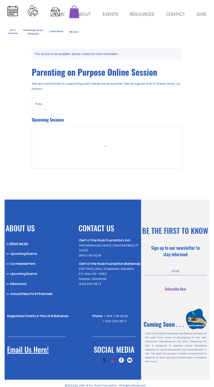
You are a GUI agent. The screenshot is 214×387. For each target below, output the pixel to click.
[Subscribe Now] (175, 289)
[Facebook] (121, 360)
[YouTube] (129, 360)
